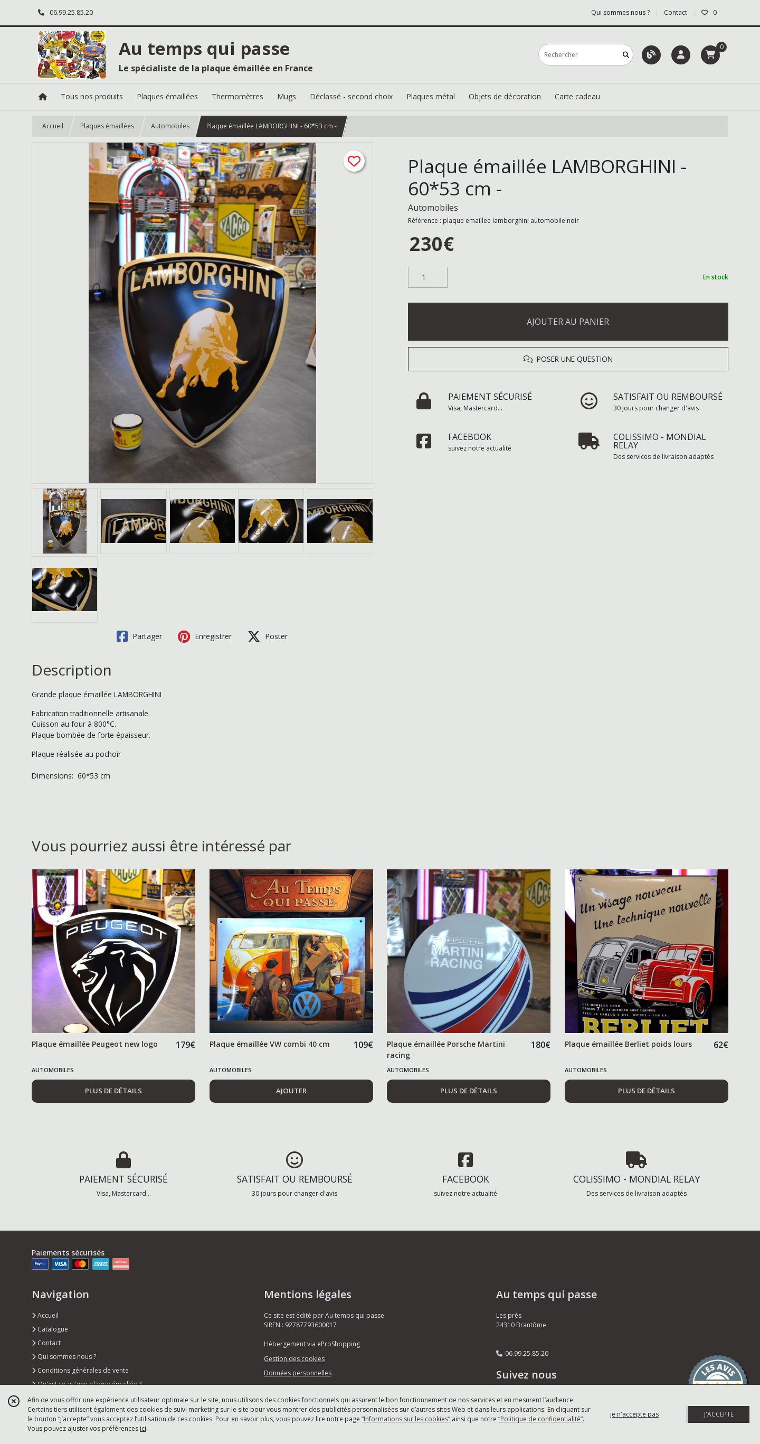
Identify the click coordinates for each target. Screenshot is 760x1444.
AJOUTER (291, 1090)
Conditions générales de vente (80, 1370)
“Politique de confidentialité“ (540, 1418)
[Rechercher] (626, 54)
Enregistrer (205, 636)
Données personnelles (297, 1372)
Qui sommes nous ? (64, 1356)
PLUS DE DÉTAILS (113, 1090)
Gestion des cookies (294, 1358)
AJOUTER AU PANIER (568, 321)
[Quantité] (428, 277)
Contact (675, 12)
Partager (139, 636)
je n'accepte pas (634, 1414)
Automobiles (170, 125)
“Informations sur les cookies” (406, 1418)
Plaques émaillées (107, 125)
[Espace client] (680, 55)
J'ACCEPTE (719, 1414)
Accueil (52, 125)
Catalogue (50, 1329)
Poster (268, 636)
